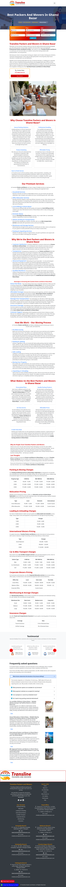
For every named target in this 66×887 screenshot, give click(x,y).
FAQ (45, 800)
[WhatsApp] (9, 885)
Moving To (28, 32)
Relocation (20, 808)
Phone (27, 28)
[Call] (7, 881)
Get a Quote (20, 76)
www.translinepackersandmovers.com (21, 832)
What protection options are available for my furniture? (26, 687)
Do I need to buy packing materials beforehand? (24, 698)
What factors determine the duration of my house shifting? (27, 676)
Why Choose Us (45, 794)
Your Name (13, 28)
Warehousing (21, 819)
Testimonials (45, 798)
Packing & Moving (21, 806)
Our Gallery (45, 796)
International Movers (21, 812)
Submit (33, 38)
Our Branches (27, 22)
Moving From (13, 32)
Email (42, 28)
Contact (45, 792)
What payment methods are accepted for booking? (25, 691)
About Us (45, 787)
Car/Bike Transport (20, 814)
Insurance (21, 821)
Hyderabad (35, 22)
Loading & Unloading (21, 810)
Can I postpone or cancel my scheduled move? (24, 695)
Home (20, 22)
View (11, 713)
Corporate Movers (21, 816)
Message (43, 32)
